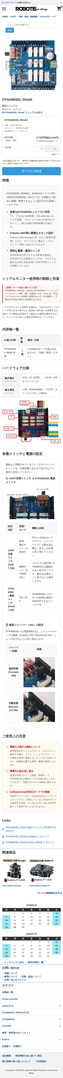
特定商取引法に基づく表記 (28, 1055)
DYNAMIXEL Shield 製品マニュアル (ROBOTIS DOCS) (31, 829)
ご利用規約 (40, 1061)
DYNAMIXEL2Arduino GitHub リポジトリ (27, 836)
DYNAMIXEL (8, 1019)
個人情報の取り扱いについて (16, 1061)
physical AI (8, 1005)
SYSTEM (6, 1026)
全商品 (5, 17)
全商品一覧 (7, 992)
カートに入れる (31, 171)
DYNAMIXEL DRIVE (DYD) (15, 1012)
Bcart (31, 1073)
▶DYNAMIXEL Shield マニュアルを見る (22, 112)
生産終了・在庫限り (12, 1046)
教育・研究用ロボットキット (16, 1032)
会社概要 (6, 1055)
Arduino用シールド (48, 17)
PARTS (13, 17)
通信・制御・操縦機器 (28, 17)
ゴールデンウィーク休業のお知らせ (16, 3)
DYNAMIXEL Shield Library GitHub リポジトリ (30, 842)
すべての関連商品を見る (50, 893)
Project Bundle (10, 999)
